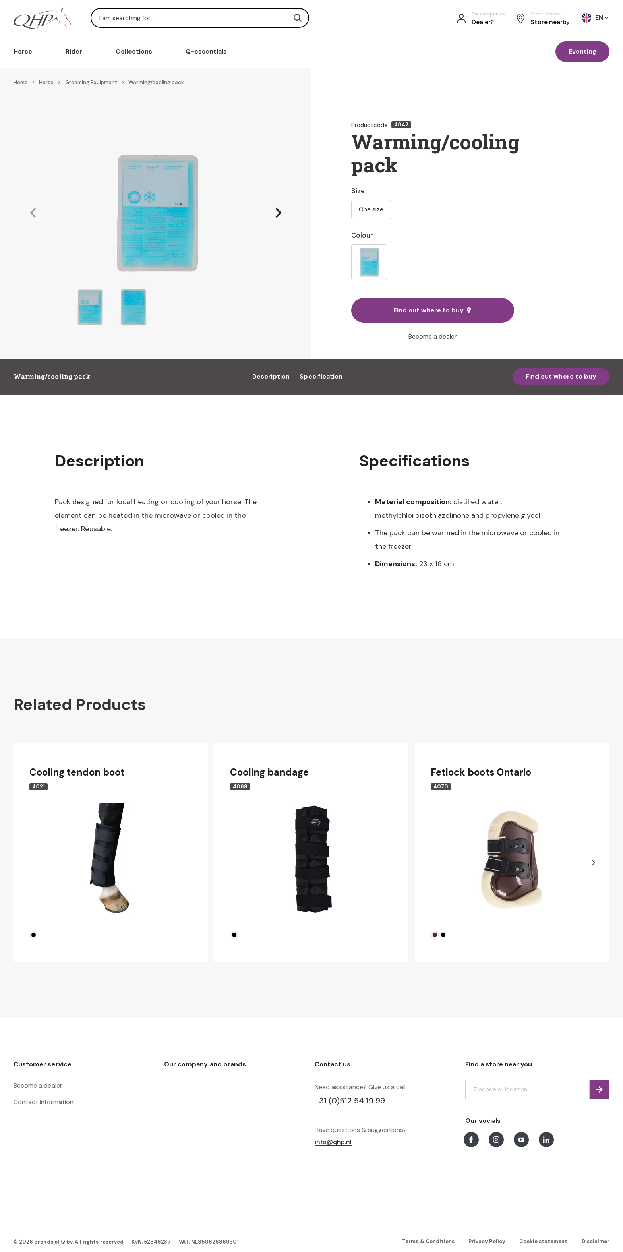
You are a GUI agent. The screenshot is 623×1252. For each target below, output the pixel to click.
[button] (33, 213)
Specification (321, 376)
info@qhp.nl (333, 1142)
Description (271, 376)
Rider (74, 51)
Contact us (332, 1064)
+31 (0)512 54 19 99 (350, 1100)
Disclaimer (595, 1241)
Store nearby (550, 22)
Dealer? (483, 22)
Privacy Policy (486, 1241)
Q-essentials (206, 51)
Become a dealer (432, 336)
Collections (134, 51)
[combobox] (200, 18)
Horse (23, 51)
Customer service (43, 1064)
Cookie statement (543, 1241)
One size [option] (371, 209)
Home (21, 82)
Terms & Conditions (428, 1241)
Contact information (44, 1102)
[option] (369, 262)
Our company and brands (205, 1064)
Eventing (582, 51)
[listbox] (432, 262)
